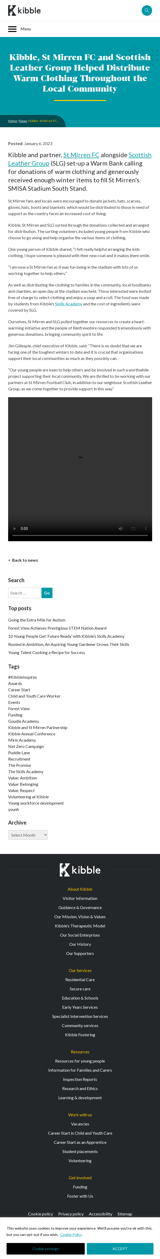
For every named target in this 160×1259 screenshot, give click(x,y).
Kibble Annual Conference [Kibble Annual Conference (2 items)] (31, 733)
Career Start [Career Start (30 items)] (19, 689)
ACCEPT (120, 1248)
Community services (80, 1025)
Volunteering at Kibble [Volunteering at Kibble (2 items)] (28, 796)
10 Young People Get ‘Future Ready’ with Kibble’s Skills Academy (66, 636)
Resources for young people (80, 1060)
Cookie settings (46, 1248)
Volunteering (80, 1160)
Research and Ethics (80, 1088)
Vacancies (80, 1123)
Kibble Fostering (80, 1034)
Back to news (24, 559)
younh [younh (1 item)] (13, 809)
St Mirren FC (81, 154)
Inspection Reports (80, 1079)
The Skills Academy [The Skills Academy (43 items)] (25, 771)
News (23, 121)
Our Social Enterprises (80, 934)
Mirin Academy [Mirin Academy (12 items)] (22, 739)
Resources (80, 1051)
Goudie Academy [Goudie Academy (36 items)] (23, 721)
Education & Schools (80, 997)
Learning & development (80, 1097)
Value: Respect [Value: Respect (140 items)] (21, 790)
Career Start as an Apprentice (80, 1142)
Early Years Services (80, 1007)
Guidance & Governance (80, 907)
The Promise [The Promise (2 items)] (19, 765)
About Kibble (80, 888)
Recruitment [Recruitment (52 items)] (19, 758)
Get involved (80, 1177)
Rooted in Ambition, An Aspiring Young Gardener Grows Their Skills (68, 644)
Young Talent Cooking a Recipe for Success (46, 652)
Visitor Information (80, 898)
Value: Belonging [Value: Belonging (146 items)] (23, 784)
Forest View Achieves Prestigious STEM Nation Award (57, 627)
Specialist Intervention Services (80, 1016)
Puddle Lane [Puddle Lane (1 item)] (19, 752)
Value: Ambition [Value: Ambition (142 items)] (22, 777)
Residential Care (80, 979)
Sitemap (125, 1213)
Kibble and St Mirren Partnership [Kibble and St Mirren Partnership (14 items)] (37, 727)
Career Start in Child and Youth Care (80, 1132)
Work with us (80, 1114)
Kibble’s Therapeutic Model (80, 925)
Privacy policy (71, 1213)
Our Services (80, 970)
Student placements (80, 1151)
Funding (80, 1186)
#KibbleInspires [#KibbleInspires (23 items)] (22, 676)
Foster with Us (80, 1195)
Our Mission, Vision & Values (80, 916)
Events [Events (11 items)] (14, 702)
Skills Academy (68, 303)
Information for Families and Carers (80, 1069)
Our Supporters (80, 953)
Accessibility (100, 1213)
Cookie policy (40, 1213)
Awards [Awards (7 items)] (15, 683)
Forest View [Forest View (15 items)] (19, 708)
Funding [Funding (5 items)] (15, 714)
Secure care (80, 988)
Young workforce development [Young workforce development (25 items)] (36, 802)
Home (12, 121)
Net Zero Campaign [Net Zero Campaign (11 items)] (26, 746)
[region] (80, 1238)
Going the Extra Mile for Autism (36, 619)
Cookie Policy (71, 1234)
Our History (80, 944)
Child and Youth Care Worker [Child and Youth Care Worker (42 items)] (34, 695)
